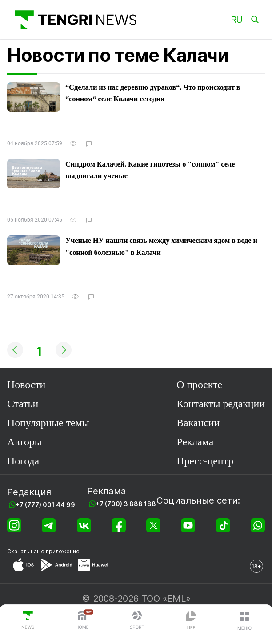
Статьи (22, 403)
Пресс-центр (204, 461)
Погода (23, 461)
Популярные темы (48, 423)
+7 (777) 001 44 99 (45, 504)
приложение (63, 551)
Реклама (194, 442)
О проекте (199, 384)
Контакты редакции (220, 403)
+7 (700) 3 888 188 (126, 504)
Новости (26, 384)
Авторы (24, 442)
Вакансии (198, 423)
